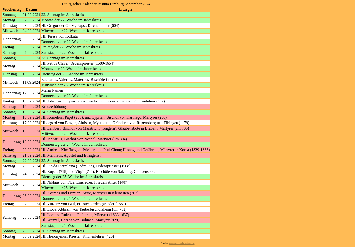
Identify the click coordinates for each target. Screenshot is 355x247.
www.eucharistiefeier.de (182, 243)
